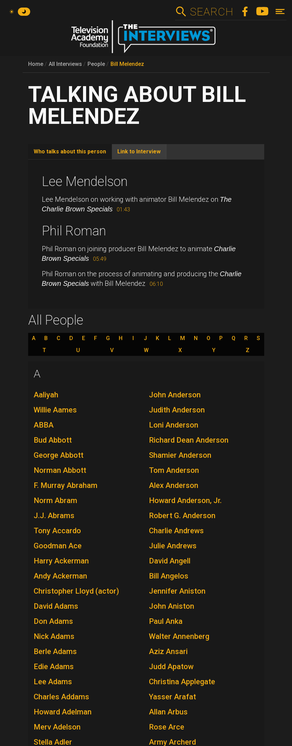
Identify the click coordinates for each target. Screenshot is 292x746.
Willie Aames (55, 410)
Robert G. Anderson (182, 515)
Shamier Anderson (180, 455)
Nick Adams (54, 636)
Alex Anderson (173, 485)
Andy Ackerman (60, 576)
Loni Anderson (173, 425)
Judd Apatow (171, 666)
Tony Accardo (57, 530)
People (96, 64)
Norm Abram (55, 500)
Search (211, 12)
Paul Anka (166, 621)
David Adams (56, 606)
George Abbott (58, 455)
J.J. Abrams (54, 515)
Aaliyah (46, 395)
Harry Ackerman (61, 561)
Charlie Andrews (176, 530)
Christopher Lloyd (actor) (76, 591)
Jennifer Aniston (177, 591)
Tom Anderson (174, 470)
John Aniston (171, 606)
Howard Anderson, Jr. (185, 500)
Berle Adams (55, 651)
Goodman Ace (58, 545)
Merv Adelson (57, 727)
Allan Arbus (168, 712)
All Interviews (65, 64)
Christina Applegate (182, 681)
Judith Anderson (177, 410)
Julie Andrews (173, 545)
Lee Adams (53, 681)
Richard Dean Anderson (189, 440)
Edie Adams (54, 666)
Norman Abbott (60, 470)
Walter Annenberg (179, 636)
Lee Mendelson (85, 181)
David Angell (169, 561)
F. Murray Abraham (65, 485)
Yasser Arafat (172, 696)
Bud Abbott (53, 440)
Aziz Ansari (168, 651)
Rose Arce (166, 727)
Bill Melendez (127, 64)
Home (35, 64)
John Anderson (175, 395)
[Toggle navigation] (280, 11)
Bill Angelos (168, 576)
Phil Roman (74, 230)
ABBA (44, 425)
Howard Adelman (63, 712)
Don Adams (53, 621)
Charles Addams (61, 696)
